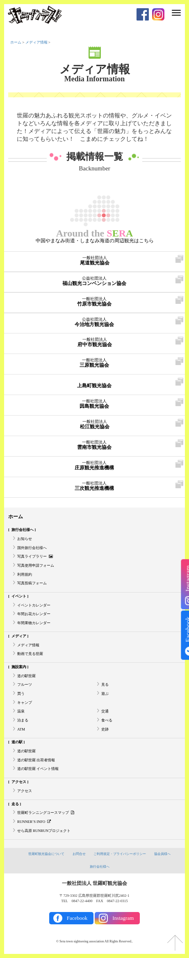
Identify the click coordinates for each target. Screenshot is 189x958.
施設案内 (18, 667)
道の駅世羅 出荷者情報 (36, 760)
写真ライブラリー (35, 556)
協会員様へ (162, 854)
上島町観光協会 (94, 383)
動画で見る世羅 (30, 654)
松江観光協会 (94, 424)
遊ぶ (105, 694)
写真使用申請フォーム (35, 565)
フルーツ (24, 684)
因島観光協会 (94, 404)
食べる (106, 720)
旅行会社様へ (22, 530)
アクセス (18, 782)
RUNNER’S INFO (34, 822)
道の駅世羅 (26, 676)
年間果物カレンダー (33, 623)
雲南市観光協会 (94, 445)
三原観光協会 (94, 363)
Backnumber (94, 168)
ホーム (15, 42)
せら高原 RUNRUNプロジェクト (44, 831)
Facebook (77, 918)
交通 (105, 711)
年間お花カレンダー (33, 614)
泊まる (22, 720)
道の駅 (17, 742)
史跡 (105, 729)
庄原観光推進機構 (94, 465)
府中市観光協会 (94, 342)
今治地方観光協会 (94, 322)
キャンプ (24, 703)
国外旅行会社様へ (32, 548)
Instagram (123, 918)
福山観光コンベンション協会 (94, 281)
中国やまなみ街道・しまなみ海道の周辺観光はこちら (95, 240)
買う (21, 694)
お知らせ (24, 539)
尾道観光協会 (94, 260)
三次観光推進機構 (94, 486)
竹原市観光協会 (94, 301)
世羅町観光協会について (46, 854)
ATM (21, 729)
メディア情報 (36, 42)
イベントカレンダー (33, 605)
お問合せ (79, 854)
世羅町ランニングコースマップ (45, 813)
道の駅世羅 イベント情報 (38, 769)
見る (105, 684)
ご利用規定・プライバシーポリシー (119, 854)
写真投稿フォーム (32, 583)
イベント (18, 596)
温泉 (21, 711)
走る (15, 804)
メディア (18, 636)
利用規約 (24, 574)
